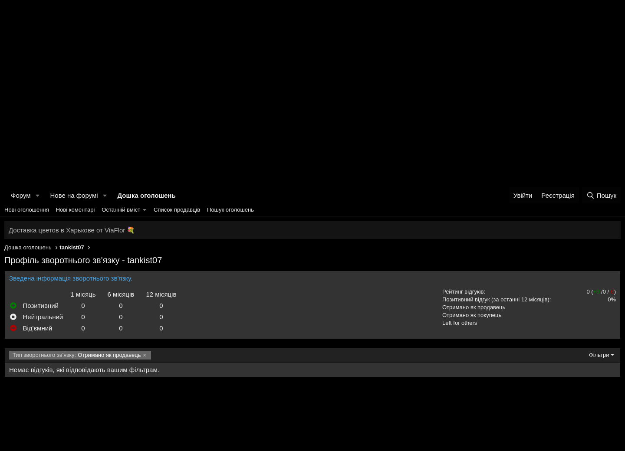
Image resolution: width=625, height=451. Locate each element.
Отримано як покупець (471, 315)
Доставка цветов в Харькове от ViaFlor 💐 (72, 230)
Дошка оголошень (146, 195)
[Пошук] (601, 195)
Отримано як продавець (473, 307)
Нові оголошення (26, 209)
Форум (21, 195)
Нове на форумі (74, 195)
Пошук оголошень (230, 209)
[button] (37, 195)
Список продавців (177, 209)
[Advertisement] (312, 65)
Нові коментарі (75, 209)
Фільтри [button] (599, 355)
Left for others (459, 323)
